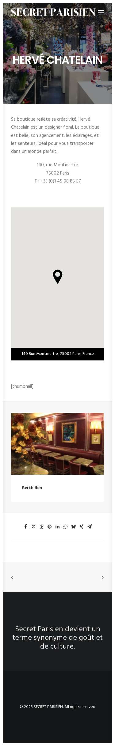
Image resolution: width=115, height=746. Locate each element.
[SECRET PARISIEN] (53, 12)
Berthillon (32, 495)
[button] (57, 451)
